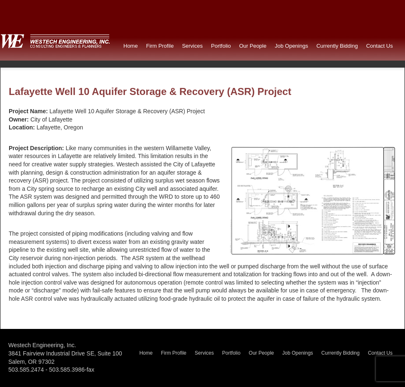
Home (130, 46)
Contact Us (379, 46)
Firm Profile (160, 46)
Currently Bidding (337, 46)
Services (192, 46)
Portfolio (221, 46)
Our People (253, 46)
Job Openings (291, 46)
